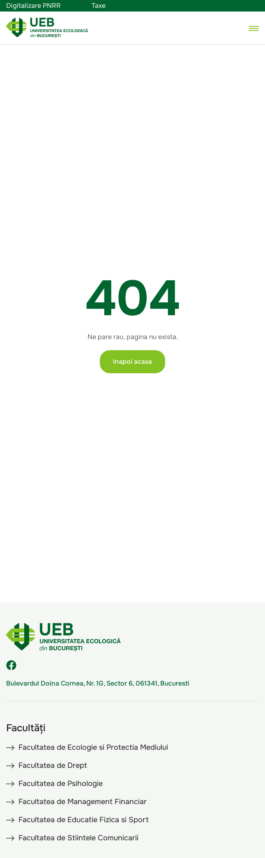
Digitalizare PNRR (33, 5)
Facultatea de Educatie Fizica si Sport (83, 819)
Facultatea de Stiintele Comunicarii (78, 837)
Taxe (99, 5)
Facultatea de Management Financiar (82, 801)
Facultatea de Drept (52, 765)
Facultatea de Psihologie (60, 783)
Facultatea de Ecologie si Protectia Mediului (93, 747)
